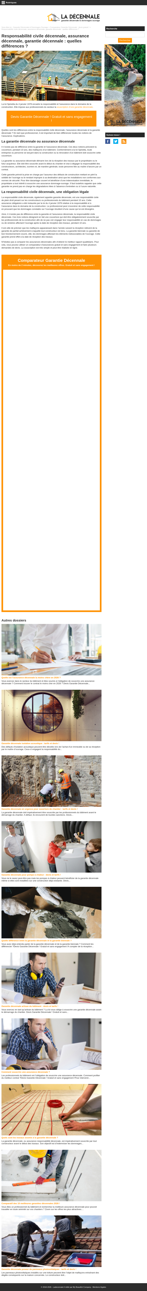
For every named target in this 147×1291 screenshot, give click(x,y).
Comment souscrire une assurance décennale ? (25, 1072)
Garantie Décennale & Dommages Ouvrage (30, 27)
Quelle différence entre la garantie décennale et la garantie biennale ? (36, 940)
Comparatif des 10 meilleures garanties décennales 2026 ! (30, 1203)
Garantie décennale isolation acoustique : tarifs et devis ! (30, 743)
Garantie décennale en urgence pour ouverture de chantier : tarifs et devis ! (39, 809)
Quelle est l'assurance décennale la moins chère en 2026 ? (31, 677)
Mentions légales (99, 1287)
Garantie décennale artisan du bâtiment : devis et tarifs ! (29, 1006)
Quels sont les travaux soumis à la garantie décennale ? (29, 1137)
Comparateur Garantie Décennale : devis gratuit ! (69, 27)
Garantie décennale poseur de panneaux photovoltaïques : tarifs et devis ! (38, 1269)
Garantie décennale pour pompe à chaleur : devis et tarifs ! (31, 875)
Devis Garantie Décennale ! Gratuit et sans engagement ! (51, 118)
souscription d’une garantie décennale (75, 107)
